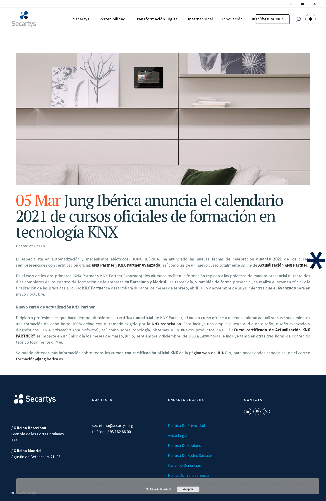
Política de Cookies (184, 445)
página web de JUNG (208, 352)
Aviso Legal (177, 435)
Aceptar (188, 489)
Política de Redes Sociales (190, 455)
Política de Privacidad (186, 425)
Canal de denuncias (184, 465)
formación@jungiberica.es (39, 358)
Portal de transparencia (188, 475)
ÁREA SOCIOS (272, 19)
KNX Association (166, 323)
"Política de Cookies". (159, 489)
